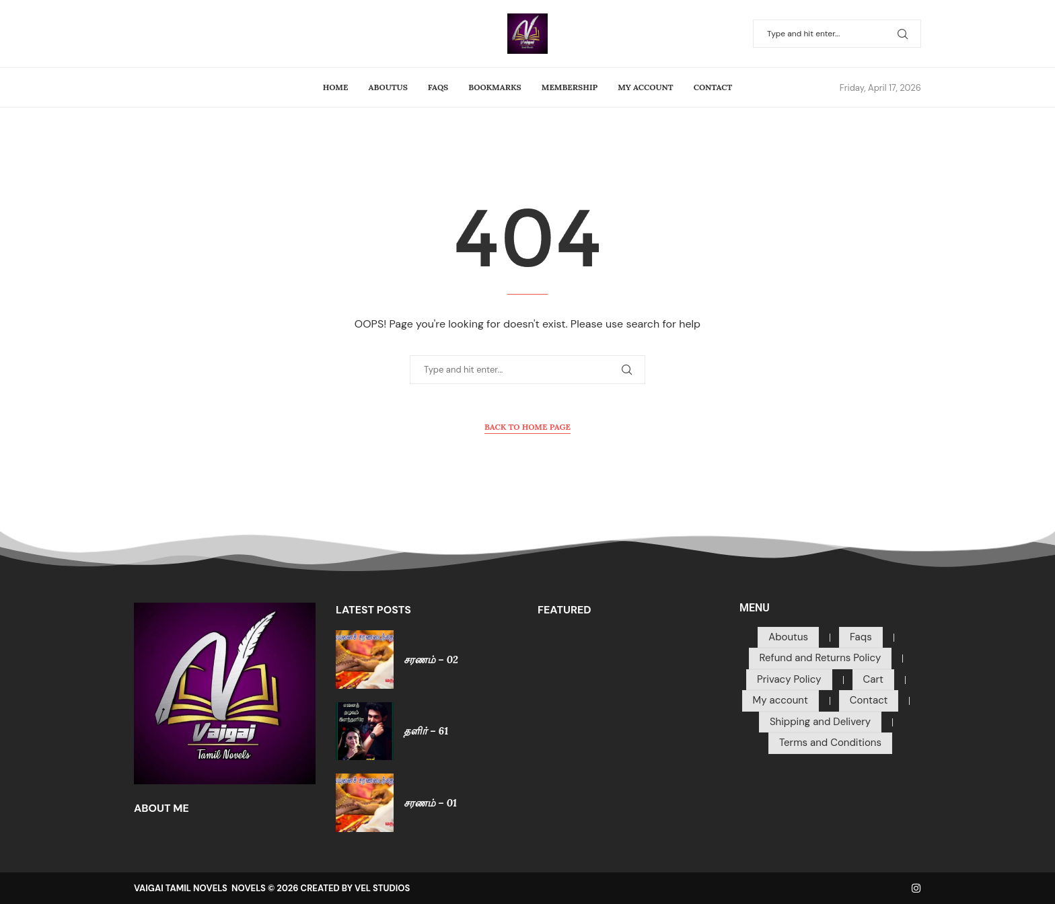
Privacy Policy (789, 679)
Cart (873, 679)
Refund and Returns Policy (820, 658)
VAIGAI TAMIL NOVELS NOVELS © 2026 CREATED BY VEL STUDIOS (272, 888)
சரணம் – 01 (430, 802)
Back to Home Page (527, 427)
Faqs (438, 87)
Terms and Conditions (830, 742)
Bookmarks (494, 87)
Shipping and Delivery (820, 721)
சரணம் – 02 (431, 659)
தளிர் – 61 (426, 730)
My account (645, 87)
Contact (713, 87)
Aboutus (388, 87)
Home (336, 87)
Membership (570, 87)
